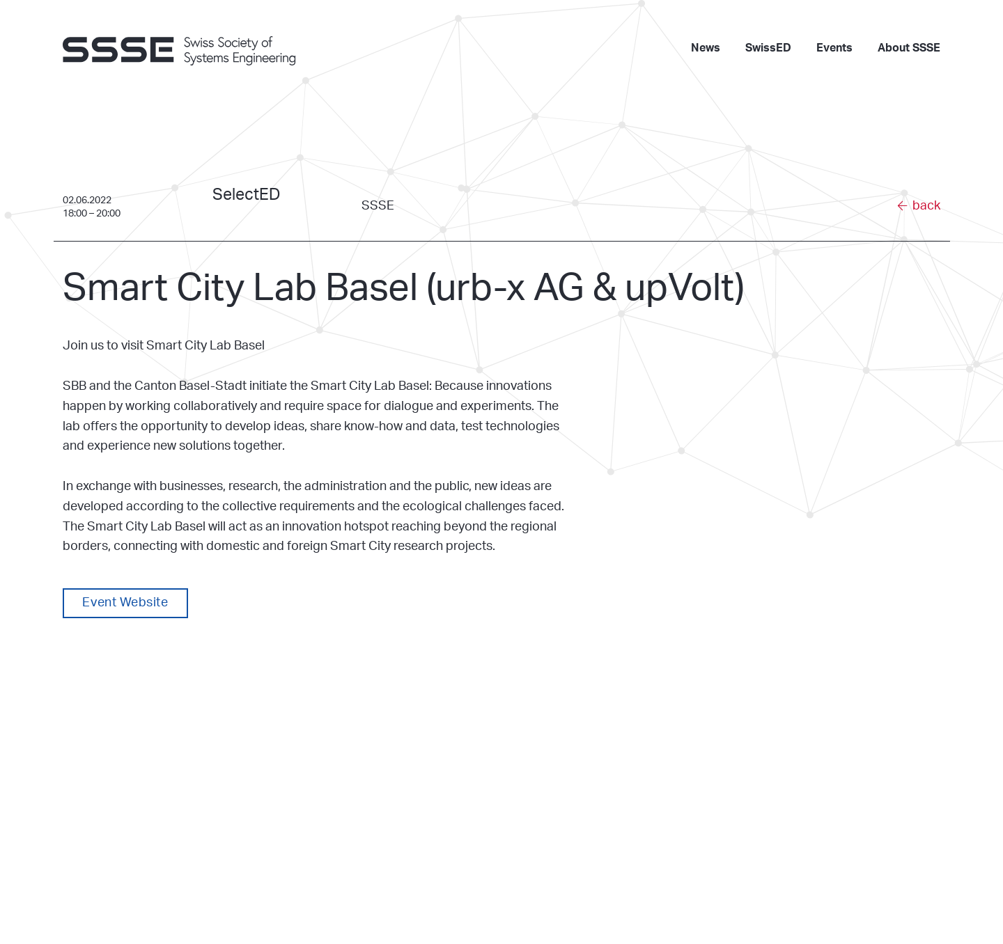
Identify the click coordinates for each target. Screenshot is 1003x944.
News (705, 48)
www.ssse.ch (320, 873)
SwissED (768, 48)
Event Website (125, 603)
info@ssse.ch (321, 855)
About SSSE (909, 48)
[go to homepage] (188, 49)
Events (834, 48)
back (926, 206)
